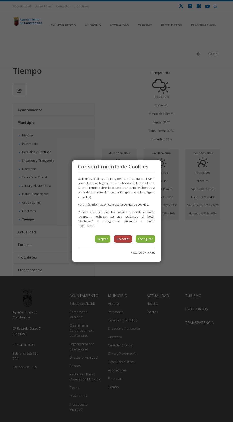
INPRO (150, 252)
